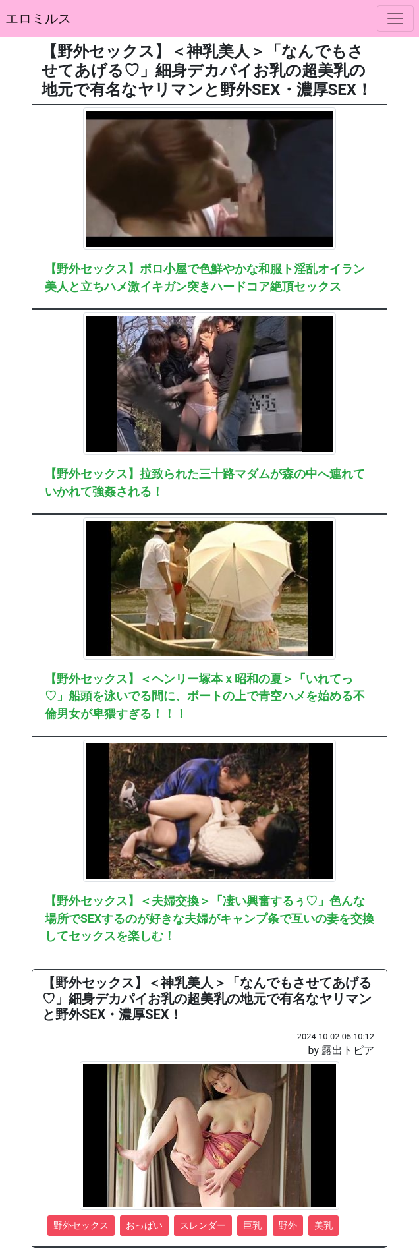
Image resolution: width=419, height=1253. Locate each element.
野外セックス (81, 1225)
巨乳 (252, 1225)
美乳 (323, 1225)
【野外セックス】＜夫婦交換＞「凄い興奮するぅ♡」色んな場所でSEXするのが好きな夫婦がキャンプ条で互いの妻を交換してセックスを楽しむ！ (209, 918)
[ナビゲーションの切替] (395, 18)
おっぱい (144, 1225)
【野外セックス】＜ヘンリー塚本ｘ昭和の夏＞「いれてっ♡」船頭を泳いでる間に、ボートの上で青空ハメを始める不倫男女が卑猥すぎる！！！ (205, 696)
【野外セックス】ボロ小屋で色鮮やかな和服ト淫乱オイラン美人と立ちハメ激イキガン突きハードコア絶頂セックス (205, 277)
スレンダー (203, 1225)
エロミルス (38, 18)
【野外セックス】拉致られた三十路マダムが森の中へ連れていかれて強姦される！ (205, 482)
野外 (288, 1225)
